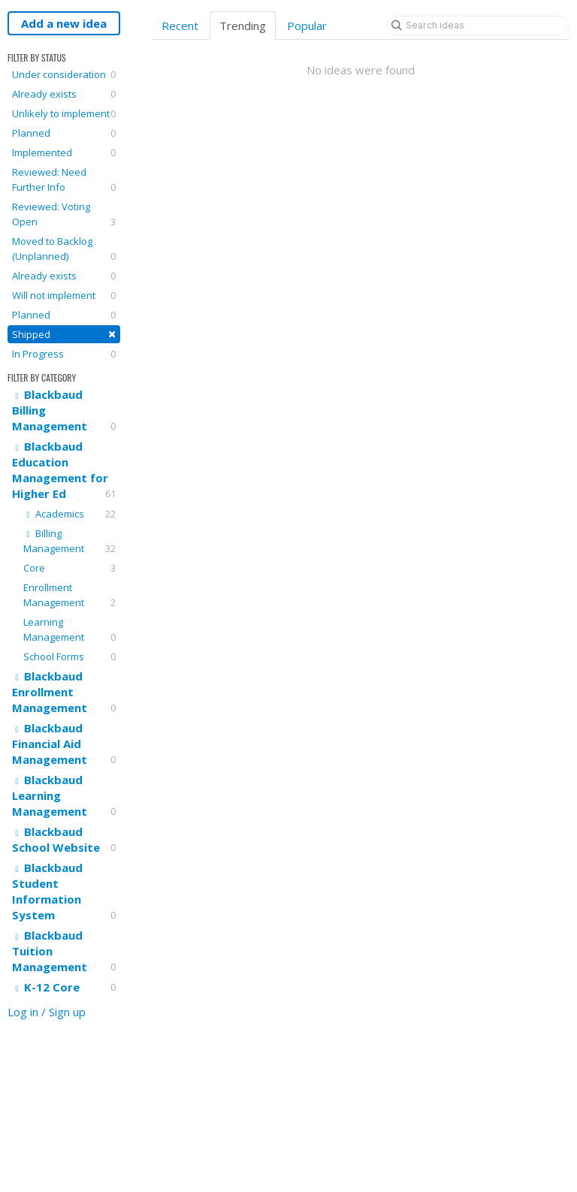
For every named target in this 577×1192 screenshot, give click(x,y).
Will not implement (64, 295)
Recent (180, 25)
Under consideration (64, 74)
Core (69, 567)
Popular (307, 25)
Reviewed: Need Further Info (64, 180)
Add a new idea (64, 23)
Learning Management (69, 629)
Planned (64, 132)
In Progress (64, 353)
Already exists (64, 93)
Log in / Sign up (47, 1011)
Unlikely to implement (64, 113)
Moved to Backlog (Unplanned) (64, 249)
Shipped (64, 334)
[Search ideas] (477, 25)
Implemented (64, 152)
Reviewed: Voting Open (64, 214)
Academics (69, 513)
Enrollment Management (69, 595)
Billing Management (69, 541)
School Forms (69, 656)
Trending (242, 25)
